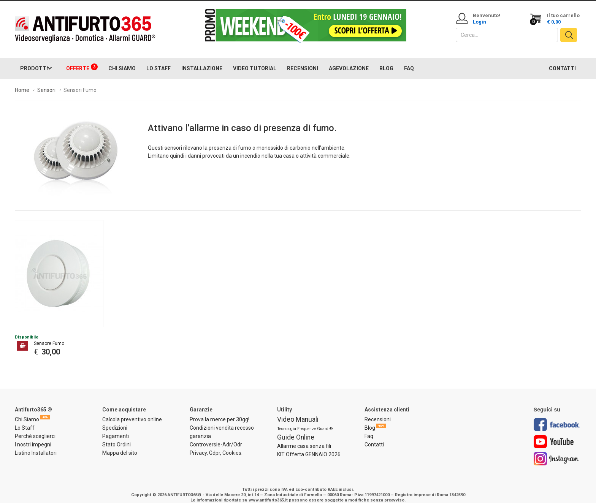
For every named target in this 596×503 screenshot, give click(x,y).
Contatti (374, 437)
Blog (370, 420)
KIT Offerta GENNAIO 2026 (309, 447)
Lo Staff (25, 420)
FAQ (409, 61)
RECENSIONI (302, 61)
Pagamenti (115, 428)
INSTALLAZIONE (201, 61)
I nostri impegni (33, 437)
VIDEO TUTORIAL (254, 61)
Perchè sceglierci (35, 428)
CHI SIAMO (122, 61)
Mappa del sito (119, 445)
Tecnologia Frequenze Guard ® (305, 421)
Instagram (556, 451)
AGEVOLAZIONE (349, 61)
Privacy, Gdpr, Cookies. (216, 445)
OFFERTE (82, 60)
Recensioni (378, 412)
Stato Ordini (116, 437)
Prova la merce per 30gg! (219, 412)
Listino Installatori (36, 445)
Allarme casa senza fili (304, 438)
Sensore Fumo (49, 335)
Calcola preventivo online (132, 412)
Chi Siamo (27, 412)
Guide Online (295, 429)
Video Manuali (298, 412)
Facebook (557, 417)
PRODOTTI (34, 61)
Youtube (554, 434)
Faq (369, 428)
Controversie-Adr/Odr (216, 437)
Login (479, 22)
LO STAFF (158, 61)
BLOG (386, 61)
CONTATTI (562, 61)
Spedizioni (114, 420)
